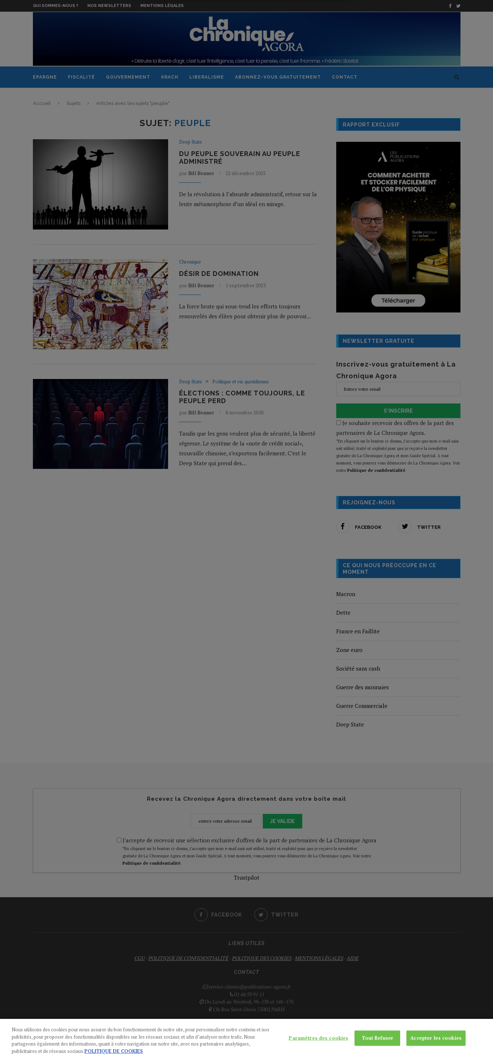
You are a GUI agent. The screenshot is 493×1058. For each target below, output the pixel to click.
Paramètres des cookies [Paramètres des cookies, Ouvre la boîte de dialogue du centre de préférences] (318, 1042)
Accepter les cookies (436, 1042)
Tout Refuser (378, 1042)
